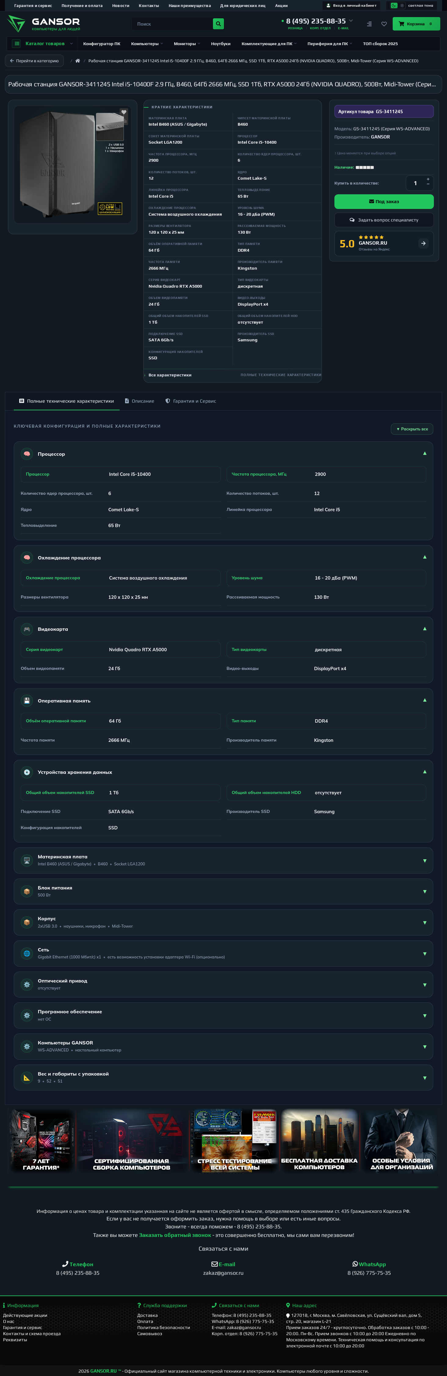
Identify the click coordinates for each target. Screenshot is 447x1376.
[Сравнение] (369, 24)
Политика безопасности (163, 1327)
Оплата (145, 1321)
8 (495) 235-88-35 (258, 1226)
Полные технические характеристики (66, 401)
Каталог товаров (42, 43)
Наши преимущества (190, 5)
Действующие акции (25, 1315)
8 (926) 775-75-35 (369, 1273)
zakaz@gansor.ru (223, 1273)
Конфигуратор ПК (101, 43)
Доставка (147, 1315)
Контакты (149, 5)
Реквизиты (15, 1339)
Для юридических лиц (242, 5)
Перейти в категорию (34, 60)
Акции (281, 5)
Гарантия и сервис (33, 5)
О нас (8, 1321)
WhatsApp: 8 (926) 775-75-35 (243, 1321)
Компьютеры (147, 43)
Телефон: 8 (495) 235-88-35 (242, 1315)
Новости (121, 5)
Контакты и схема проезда (32, 1333)
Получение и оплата (82, 5)
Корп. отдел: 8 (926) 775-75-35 (245, 1333)
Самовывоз (149, 1333)
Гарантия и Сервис (190, 401)
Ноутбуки (221, 43)
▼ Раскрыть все (412, 428)
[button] (317, 21)
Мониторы (187, 43)
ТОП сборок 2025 (380, 43)
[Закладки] (384, 24)
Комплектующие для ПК (269, 43)
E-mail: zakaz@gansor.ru (236, 1327)
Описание (139, 401)
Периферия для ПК (330, 43)
